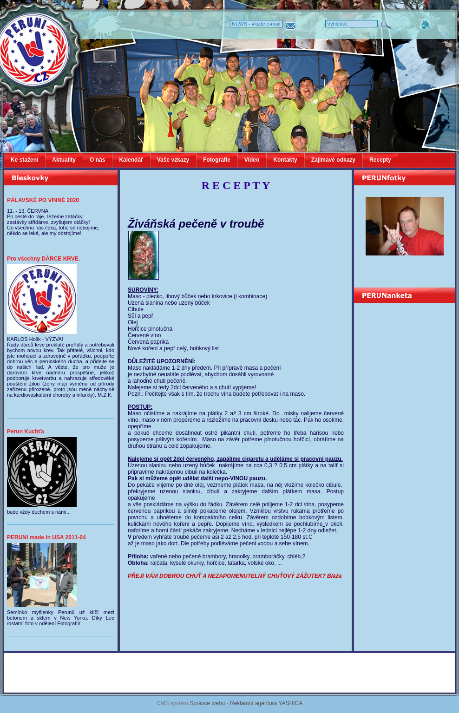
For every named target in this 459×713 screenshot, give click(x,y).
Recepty (380, 160)
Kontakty (285, 160)
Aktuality (64, 160)
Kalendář (131, 160)
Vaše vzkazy (173, 160)
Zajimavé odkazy (333, 160)
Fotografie (216, 160)
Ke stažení (24, 160)
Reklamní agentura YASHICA (266, 703)
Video (251, 160)
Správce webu (207, 703)
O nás (97, 160)
